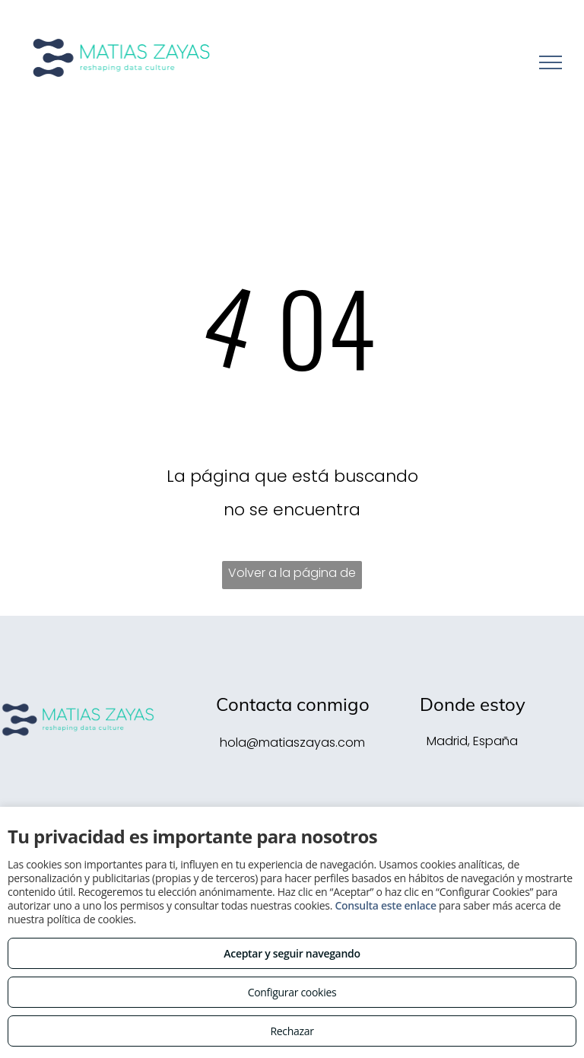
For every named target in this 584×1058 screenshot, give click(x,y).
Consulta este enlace (385, 905)
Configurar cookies (292, 992)
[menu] (550, 62)
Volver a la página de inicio (292, 576)
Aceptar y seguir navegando (292, 953)
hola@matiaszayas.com (292, 742)
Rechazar (291, 1031)
